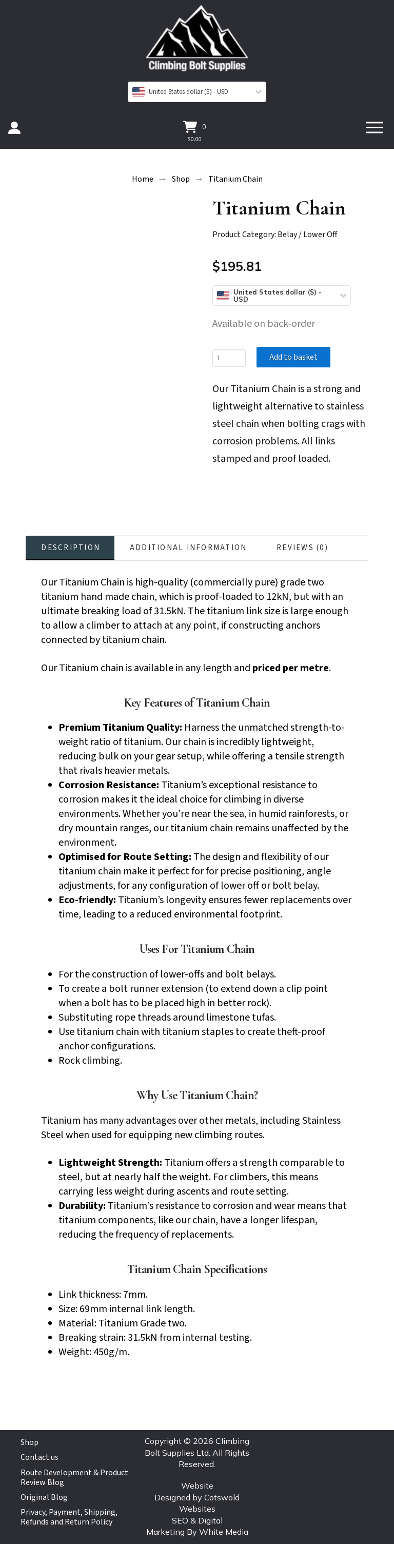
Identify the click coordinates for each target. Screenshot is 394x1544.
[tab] (70, 548)
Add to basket (293, 357)
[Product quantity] (229, 358)
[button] (195, 126)
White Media (223, 1532)
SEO (180, 1520)
